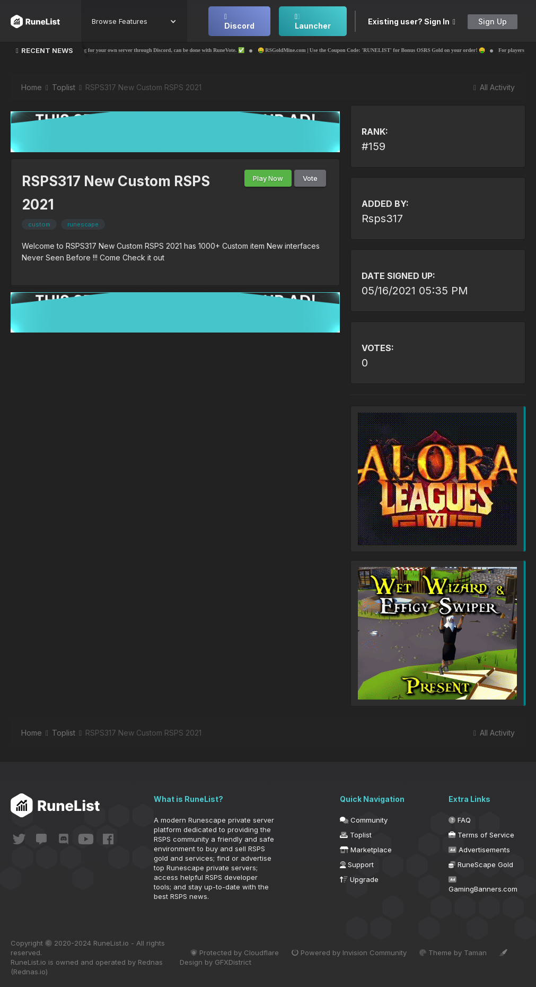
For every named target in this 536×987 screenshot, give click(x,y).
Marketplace (366, 849)
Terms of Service (481, 835)
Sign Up (492, 21)
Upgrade (359, 879)
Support (357, 864)
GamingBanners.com (483, 884)
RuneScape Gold (481, 864)
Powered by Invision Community (349, 952)
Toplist (356, 835)
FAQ (460, 820)
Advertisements (479, 849)
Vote (310, 178)
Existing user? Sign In (411, 21)
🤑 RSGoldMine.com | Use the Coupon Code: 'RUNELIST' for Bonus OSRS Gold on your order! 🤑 (386, 50)
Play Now (268, 178)
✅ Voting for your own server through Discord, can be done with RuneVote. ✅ (170, 50)
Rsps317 (382, 218)
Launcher (313, 21)
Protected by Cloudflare (234, 952)
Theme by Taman (453, 952)
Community (364, 820)
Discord (239, 21)
